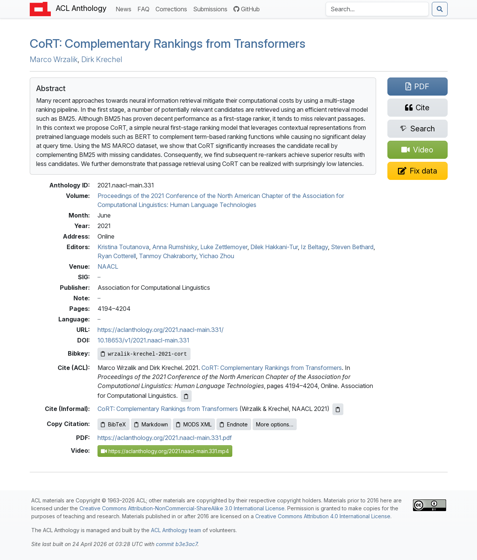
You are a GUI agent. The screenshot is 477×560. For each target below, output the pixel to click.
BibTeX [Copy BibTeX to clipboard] (113, 424)
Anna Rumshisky (174, 247)
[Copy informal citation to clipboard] (337, 409)
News (125, 8)
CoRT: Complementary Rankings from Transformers (271, 367)
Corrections (172, 8)
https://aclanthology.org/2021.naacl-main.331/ (161, 329)
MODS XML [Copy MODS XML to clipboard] (194, 424)
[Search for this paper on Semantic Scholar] (417, 129)
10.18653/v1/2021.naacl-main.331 (143, 340)
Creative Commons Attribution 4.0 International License (322, 516)
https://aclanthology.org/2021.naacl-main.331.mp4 (165, 451)
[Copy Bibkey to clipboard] (144, 354)
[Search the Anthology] (377, 9)
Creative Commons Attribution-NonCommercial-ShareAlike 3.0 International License (182, 508)
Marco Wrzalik (54, 59)
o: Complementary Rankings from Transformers (167, 43)
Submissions (211, 8)
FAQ (144, 8)
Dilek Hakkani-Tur (274, 247)
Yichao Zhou (216, 256)
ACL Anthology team (176, 530)
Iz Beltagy (314, 247)
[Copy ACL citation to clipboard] (186, 396)
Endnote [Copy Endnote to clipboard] (234, 424)
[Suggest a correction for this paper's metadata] (417, 171)
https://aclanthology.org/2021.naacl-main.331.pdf (165, 437)
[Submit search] (440, 9)
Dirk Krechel (101, 59)
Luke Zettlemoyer (223, 247)
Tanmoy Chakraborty (167, 256)
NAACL (108, 266)
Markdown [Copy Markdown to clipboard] (151, 424)
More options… (274, 424)
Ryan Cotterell (117, 256)
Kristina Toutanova (123, 247)
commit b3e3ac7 (176, 544)
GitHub (246, 9)
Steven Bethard (352, 247)
